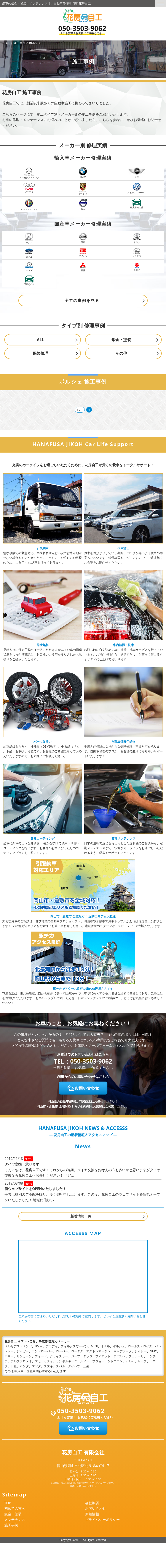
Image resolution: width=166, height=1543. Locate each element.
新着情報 (92, 1514)
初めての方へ (14, 1508)
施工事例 (11, 1525)
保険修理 (40, 353)
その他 (121, 353)
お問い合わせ (95, 1508)
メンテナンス (14, 1519)
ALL (40, 339)
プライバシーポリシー (102, 1519)
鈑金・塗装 (121, 339)
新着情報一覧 (80, 1216)
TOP (7, 1503)
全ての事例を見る (82, 300)
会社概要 (92, 1503)
